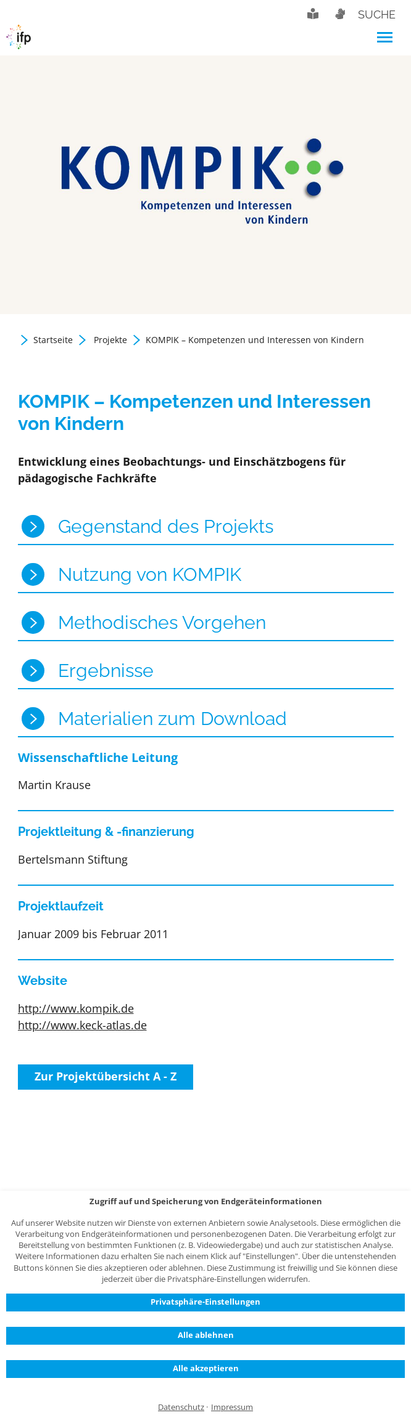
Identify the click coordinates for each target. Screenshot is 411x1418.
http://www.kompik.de (76, 1008)
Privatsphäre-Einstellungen (205, 1301)
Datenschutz (181, 1407)
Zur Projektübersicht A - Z (105, 1076)
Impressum (232, 1407)
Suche (377, 14)
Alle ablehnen (206, 1334)
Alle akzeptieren (206, 1368)
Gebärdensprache (339, 13)
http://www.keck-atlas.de (82, 1025)
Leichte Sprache (313, 13)
